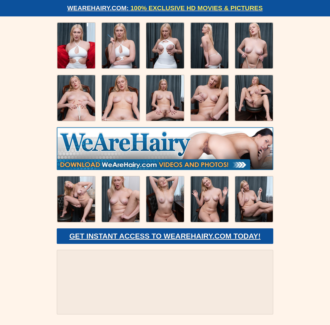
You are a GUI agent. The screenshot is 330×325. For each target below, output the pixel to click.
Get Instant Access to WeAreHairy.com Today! (164, 236)
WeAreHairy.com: (165, 8)
